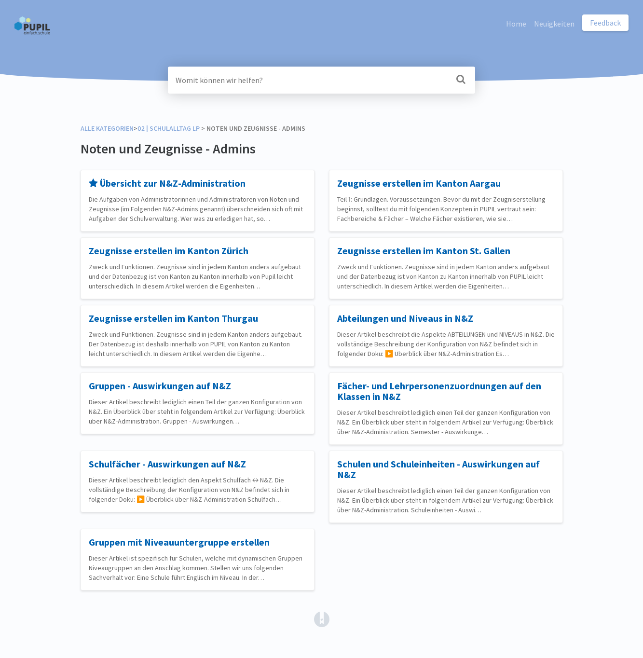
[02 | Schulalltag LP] (168, 128)
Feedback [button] (605, 22)
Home (516, 23)
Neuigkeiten (554, 23)
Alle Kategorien (107, 128)
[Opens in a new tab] (321, 618)
